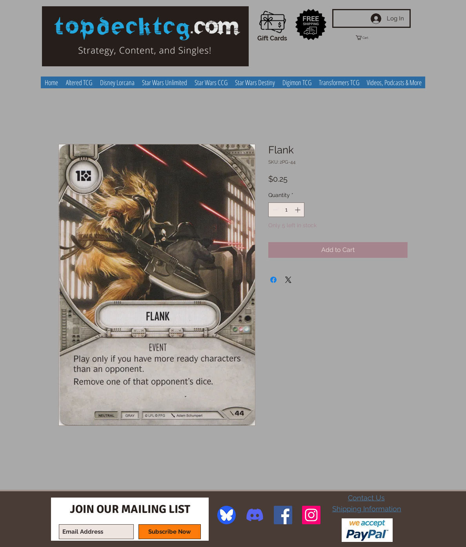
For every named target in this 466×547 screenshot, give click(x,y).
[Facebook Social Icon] (283, 515)
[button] (369, 37)
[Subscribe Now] (169, 531)
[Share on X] (288, 279)
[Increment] (298, 210)
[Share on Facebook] (273, 279)
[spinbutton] (286, 210)
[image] (226, 515)
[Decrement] (274, 210)
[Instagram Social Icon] (311, 515)
